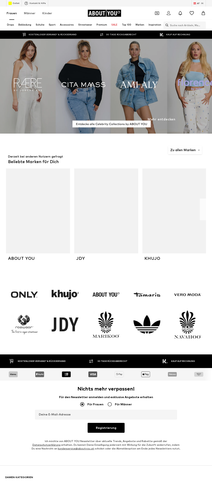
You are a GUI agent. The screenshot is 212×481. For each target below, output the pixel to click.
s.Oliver (145, 395)
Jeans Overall (13, 348)
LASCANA (79, 401)
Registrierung (106, 273)
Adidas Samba (149, 336)
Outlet (13, 3)
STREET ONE (13, 419)
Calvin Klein (147, 407)
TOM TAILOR (148, 389)
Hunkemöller (80, 389)
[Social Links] (9, 461)
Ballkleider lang (14, 366)
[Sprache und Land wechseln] (199, 3)
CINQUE (78, 383)
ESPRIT (9, 401)
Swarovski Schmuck (152, 342)
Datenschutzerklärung (46, 290)
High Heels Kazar (151, 360)
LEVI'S (144, 413)
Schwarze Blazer (150, 330)
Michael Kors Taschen (86, 330)
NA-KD (144, 401)
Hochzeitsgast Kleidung (88, 354)
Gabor (9, 413)
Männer (29, 13)
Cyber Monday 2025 (17, 360)
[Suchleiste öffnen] (165, 25)
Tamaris (10, 407)
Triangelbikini (81, 366)
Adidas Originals (15, 383)
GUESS (77, 413)
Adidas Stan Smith (84, 342)
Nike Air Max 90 (15, 354)
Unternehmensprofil (85, 419)
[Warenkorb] (203, 13)
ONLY (143, 383)
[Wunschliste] (191, 13)
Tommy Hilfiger (14, 395)
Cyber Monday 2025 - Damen (91, 360)
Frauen (12, 13)
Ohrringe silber (14, 342)
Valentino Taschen (16, 330)
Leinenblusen (81, 336)
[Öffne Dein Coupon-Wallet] (157, 13)
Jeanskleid (147, 354)
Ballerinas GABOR (151, 348)
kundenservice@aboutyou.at (76, 293)
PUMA (9, 389)
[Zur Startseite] (104, 13)
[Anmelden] (168, 13)
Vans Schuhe (12, 336)
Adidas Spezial (82, 348)
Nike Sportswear (83, 407)
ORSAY (77, 395)
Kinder (47, 13)
